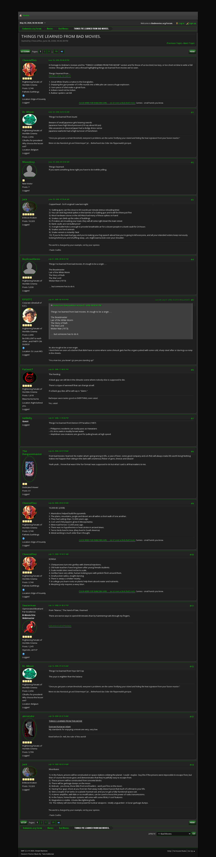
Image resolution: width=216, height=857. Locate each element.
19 (56, 51)
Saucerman (29, 605)
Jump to (152, 833)
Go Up (23, 822)
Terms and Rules (179, 851)
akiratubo (28, 716)
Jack (24, 199)
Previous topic (174, 43)
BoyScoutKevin (31, 259)
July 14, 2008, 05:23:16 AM (59, 716)
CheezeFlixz (29, 60)
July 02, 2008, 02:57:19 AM (59, 451)
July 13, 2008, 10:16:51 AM (59, 554)
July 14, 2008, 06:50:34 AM (59, 764)
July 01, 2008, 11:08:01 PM (59, 369)
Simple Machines (41, 851)
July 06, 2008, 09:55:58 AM (59, 503)
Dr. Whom (28, 112)
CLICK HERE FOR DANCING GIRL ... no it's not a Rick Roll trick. (107, 103)
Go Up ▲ (191, 851)
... (52, 51)
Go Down (25, 51)
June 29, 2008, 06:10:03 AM (59, 162)
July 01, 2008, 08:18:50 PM (59, 299)
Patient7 (27, 369)
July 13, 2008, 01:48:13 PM (59, 605)
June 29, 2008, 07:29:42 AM (59, 199)
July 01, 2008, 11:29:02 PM (59, 418)
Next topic (189, 43)
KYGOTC (27, 299)
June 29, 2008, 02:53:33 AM (59, 112)
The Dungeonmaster (32, 452)
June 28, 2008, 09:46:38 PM (59, 60)
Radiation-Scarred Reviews (60, 626)
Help (169, 851)
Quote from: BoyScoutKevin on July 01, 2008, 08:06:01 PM (77, 305)
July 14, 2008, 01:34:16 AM (59, 666)
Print (192, 51)
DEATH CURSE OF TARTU (60, 76)
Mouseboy (28, 162)
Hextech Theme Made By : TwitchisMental (37, 854)
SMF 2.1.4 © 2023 (27, 851)
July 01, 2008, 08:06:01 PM (59, 259)
